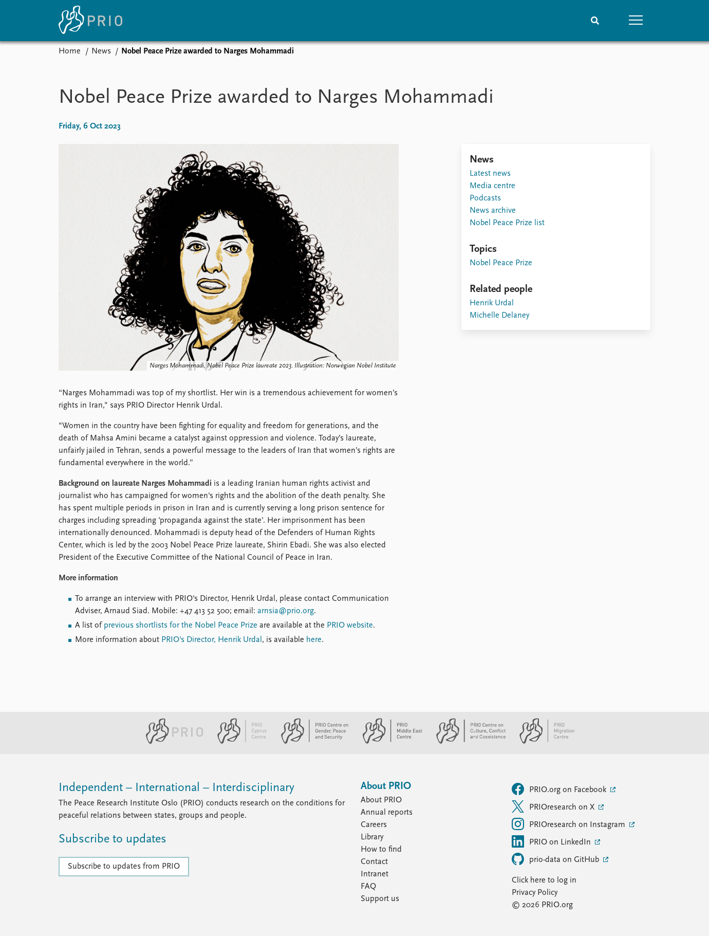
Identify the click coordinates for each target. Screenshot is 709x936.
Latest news (490, 174)
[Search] (594, 20)
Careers (374, 825)
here (314, 640)
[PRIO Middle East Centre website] (388, 742)
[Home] (90, 20)
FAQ (368, 887)
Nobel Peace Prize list (507, 223)
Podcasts (485, 198)
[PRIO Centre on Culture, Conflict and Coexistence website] (467, 742)
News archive (493, 211)
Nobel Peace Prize (501, 263)
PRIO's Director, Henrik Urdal (211, 640)
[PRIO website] (170, 742)
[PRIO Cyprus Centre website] (238, 742)
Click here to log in (544, 880)
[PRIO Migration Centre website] (541, 742)
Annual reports (387, 813)
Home (70, 51)
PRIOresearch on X (554, 806)
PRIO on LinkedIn (552, 841)
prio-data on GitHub (556, 859)
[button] (636, 20)
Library (372, 837)
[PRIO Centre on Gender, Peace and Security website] (310, 742)
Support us (380, 899)
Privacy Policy (534, 893)
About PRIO (381, 800)
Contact (374, 862)
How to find (381, 850)
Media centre (492, 186)
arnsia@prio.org (285, 611)
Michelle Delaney (499, 315)
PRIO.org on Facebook (560, 789)
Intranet (374, 874)
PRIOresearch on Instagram (569, 824)
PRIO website (350, 625)
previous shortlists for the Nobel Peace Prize (180, 625)
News (101, 51)
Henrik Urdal (492, 303)
